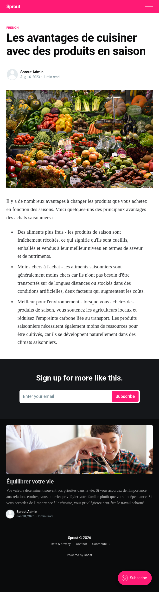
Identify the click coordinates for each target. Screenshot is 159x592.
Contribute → (101, 544)
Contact (81, 544)
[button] (149, 6)
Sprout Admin (31, 72)
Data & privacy (61, 544)
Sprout (13, 6)
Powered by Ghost (79, 555)
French (12, 27)
